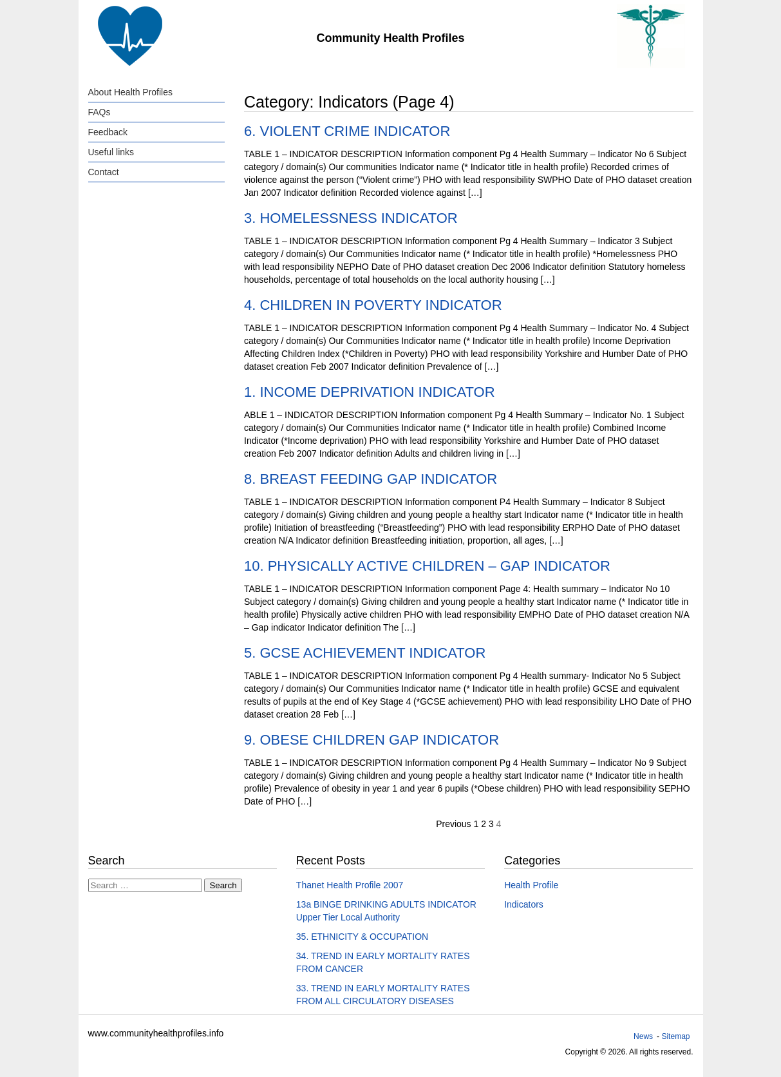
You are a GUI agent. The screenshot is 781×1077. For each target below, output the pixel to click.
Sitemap (675, 1036)
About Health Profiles (130, 92)
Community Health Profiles (390, 38)
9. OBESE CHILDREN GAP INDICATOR (371, 740)
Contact (103, 172)
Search (222, 885)
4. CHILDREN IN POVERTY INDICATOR (373, 305)
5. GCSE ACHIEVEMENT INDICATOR (364, 653)
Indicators (523, 904)
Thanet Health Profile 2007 (350, 885)
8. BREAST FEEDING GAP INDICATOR (370, 479)
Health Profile (531, 885)
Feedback (107, 132)
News (643, 1036)
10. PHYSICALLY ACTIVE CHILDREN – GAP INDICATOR (427, 566)
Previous (453, 824)
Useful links (111, 152)
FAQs (99, 112)
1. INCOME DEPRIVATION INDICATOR (369, 392)
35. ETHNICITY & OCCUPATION (362, 936)
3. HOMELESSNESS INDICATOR (351, 218)
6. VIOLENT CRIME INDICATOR (347, 131)
